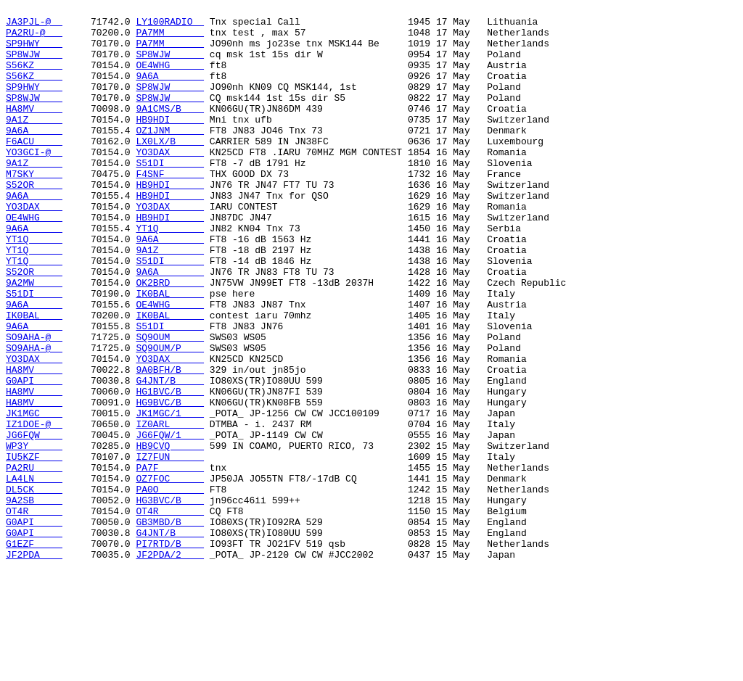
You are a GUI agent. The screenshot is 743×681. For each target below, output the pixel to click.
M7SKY (34, 208)
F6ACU (34, 169)
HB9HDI (170, 142)
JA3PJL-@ (34, 25)
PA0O (170, 586)
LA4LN (34, 573)
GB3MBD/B (170, 625)
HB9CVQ (170, 534)
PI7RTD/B (170, 652)
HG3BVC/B (170, 599)
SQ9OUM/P (170, 417)
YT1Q (170, 273)
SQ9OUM (170, 403)
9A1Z (34, 142)
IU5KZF (34, 547)
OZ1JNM (170, 155)
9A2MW (34, 338)
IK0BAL (170, 351)
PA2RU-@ (34, 38)
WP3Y (34, 534)
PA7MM (170, 38)
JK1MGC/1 (170, 495)
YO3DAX (170, 182)
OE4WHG (170, 77)
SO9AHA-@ (34, 403)
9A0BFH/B (170, 443)
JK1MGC (34, 495)
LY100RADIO (170, 25)
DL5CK (34, 586)
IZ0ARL (170, 508)
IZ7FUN (170, 547)
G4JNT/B (170, 456)
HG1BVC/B (170, 469)
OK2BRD (170, 338)
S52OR (34, 221)
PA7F (170, 560)
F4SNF (170, 208)
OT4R (34, 612)
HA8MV (34, 129)
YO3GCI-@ (34, 182)
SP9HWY (34, 51)
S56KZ (34, 77)
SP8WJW (34, 64)
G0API (34, 456)
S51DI (170, 195)
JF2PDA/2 (170, 665)
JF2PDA (34, 665)
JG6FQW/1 (170, 521)
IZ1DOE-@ (34, 508)
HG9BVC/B (170, 482)
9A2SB (34, 599)
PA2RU (34, 560)
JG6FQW (34, 521)
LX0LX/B (170, 169)
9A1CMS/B (170, 129)
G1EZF (34, 652)
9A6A (170, 90)
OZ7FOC (170, 573)
